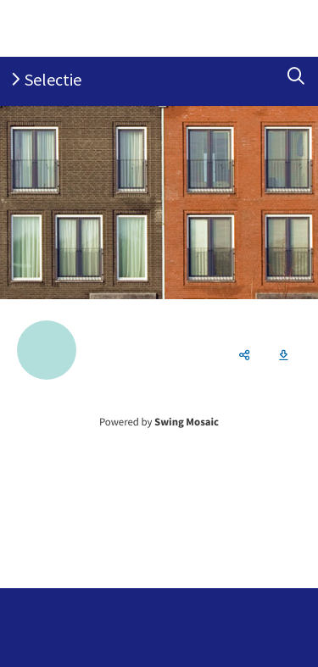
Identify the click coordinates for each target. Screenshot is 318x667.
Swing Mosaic (186, 422)
